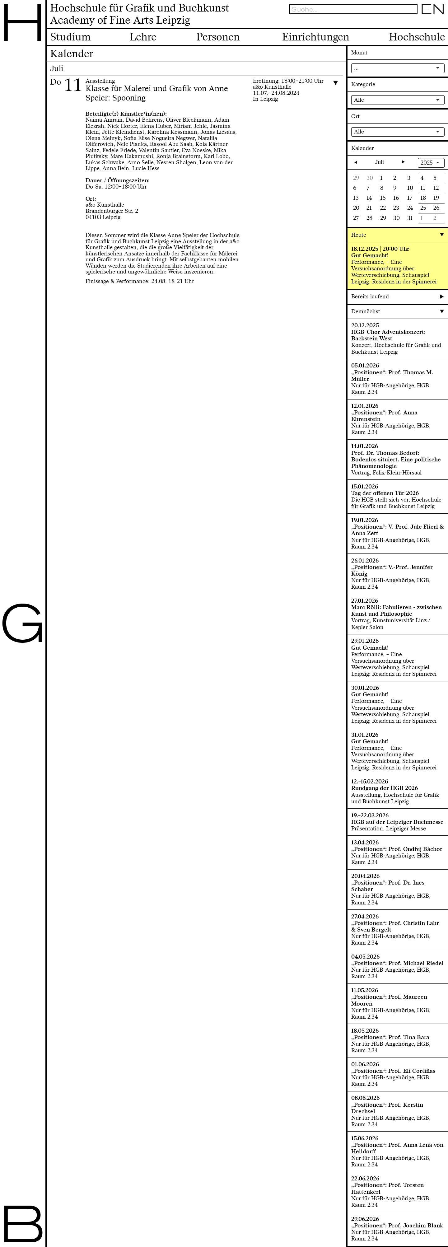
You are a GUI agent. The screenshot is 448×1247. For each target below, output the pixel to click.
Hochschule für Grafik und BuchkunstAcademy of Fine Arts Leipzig (139, 14)
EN (433, 9)
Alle (359, 99)
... (356, 68)
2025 (427, 162)
